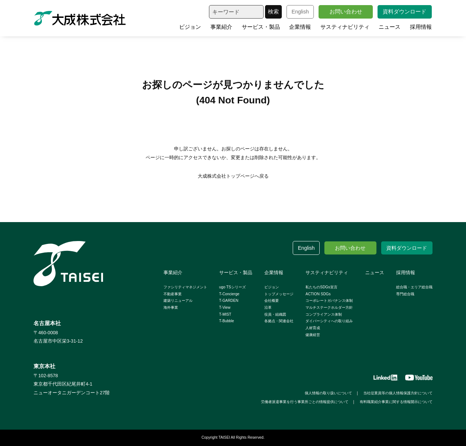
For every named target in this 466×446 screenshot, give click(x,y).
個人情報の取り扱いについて (328, 393)
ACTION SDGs (318, 294)
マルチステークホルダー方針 (329, 307)
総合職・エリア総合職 (414, 287)
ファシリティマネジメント (185, 287)
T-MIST (225, 314)
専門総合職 (405, 294)
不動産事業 (172, 294)
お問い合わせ (345, 12)
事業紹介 (221, 27)
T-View (224, 307)
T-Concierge (229, 294)
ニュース (389, 27)
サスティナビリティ (345, 27)
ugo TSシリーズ (232, 287)
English (300, 12)
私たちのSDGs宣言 (321, 287)
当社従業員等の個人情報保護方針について (398, 393)
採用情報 (421, 27)
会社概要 (271, 301)
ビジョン (190, 27)
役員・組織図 (275, 314)
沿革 (268, 307)
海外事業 (170, 307)
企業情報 (300, 27)
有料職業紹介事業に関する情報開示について (396, 402)
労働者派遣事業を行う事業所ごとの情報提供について (304, 402)
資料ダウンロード (404, 12)
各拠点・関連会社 (278, 321)
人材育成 (312, 328)
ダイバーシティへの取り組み (329, 321)
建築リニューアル (178, 301)
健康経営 (312, 335)
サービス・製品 (261, 27)
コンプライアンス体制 (323, 314)
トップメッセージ (278, 294)
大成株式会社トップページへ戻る (233, 176)
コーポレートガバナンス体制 (329, 301)
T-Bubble (226, 321)
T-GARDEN (228, 301)
